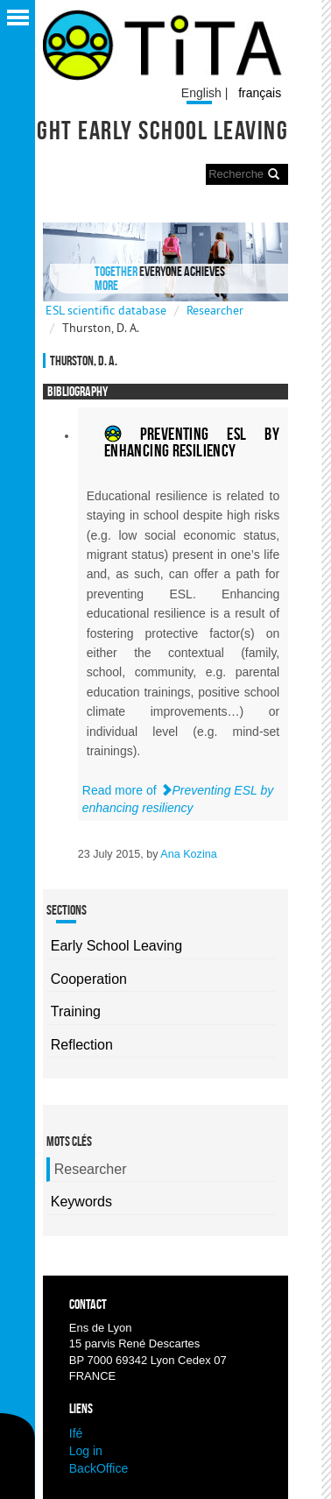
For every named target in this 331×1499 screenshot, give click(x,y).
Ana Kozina (188, 854)
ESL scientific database (106, 310)
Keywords (81, 1201)
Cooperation (89, 979)
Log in (85, 1451)
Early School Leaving (116, 945)
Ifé (76, 1433)
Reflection (82, 1044)
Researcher (215, 310)
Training (76, 1011)
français (259, 93)
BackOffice (98, 1468)
